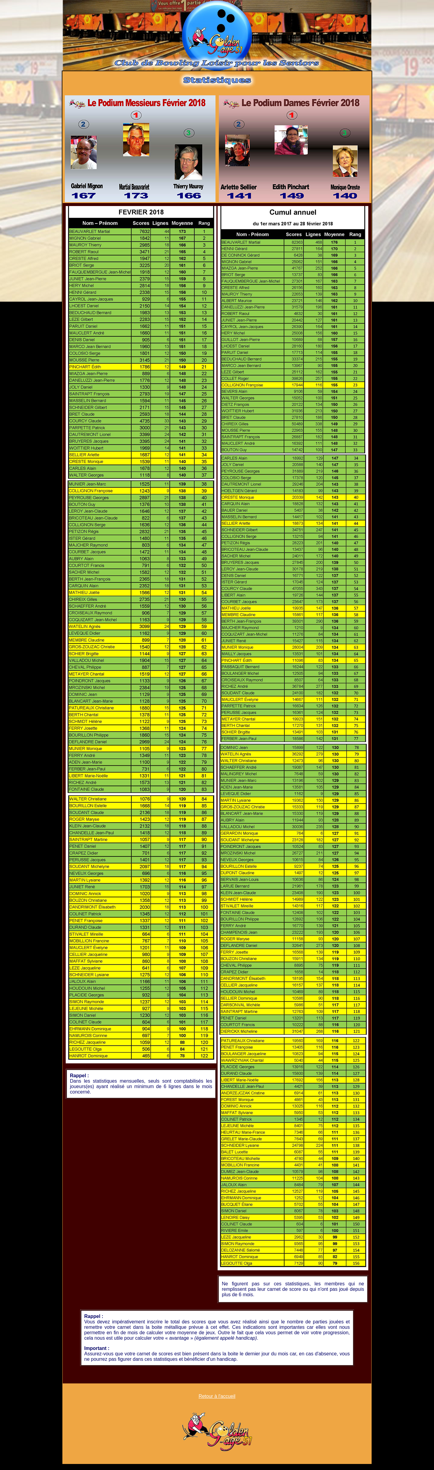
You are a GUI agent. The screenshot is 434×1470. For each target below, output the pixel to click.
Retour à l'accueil (217, 1396)
